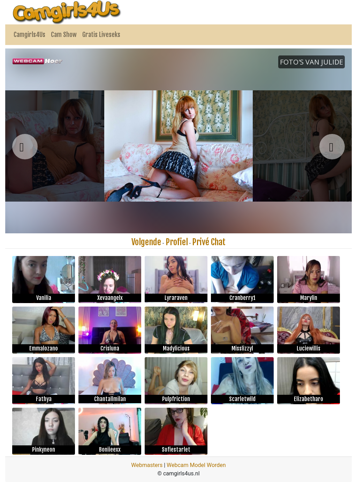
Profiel (177, 242)
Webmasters (146, 465)
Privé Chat (209, 242)
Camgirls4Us (29, 34)
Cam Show (64, 34)
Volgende (146, 242)
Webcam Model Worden (196, 465)
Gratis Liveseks (101, 34)
